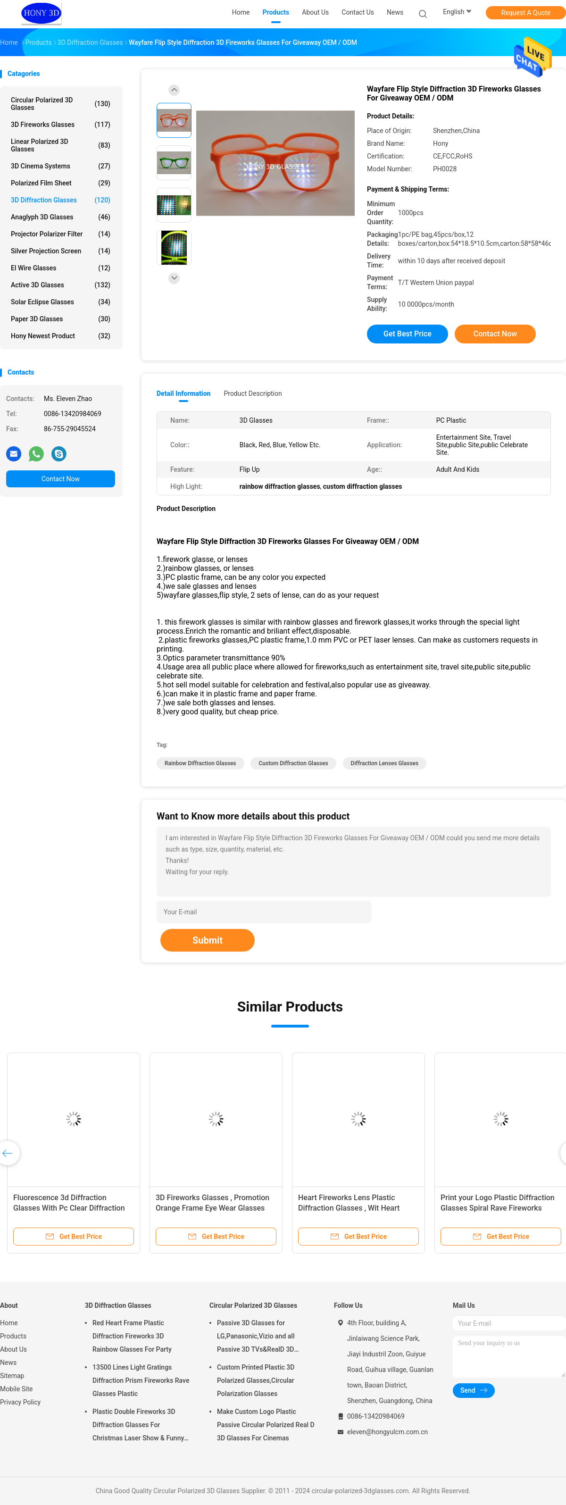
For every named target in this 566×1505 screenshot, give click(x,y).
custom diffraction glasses (293, 763)
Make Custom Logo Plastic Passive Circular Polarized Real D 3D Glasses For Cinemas (266, 1425)
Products (13, 1336)
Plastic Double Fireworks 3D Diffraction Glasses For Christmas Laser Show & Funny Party (138, 1426)
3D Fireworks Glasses (60, 124)
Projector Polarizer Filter (60, 234)
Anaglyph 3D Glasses (60, 217)
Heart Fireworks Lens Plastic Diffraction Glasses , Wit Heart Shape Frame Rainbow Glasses (350, 1208)
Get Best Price (407, 333)
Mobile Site (16, 1389)
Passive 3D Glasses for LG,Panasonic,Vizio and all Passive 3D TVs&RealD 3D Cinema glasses (256, 1337)
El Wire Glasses (60, 268)
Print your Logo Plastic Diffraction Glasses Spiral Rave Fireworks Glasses (498, 1208)
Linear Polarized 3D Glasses (60, 145)
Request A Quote (525, 13)
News (8, 1362)
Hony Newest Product (60, 336)
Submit (207, 940)
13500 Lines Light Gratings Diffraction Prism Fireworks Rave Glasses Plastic (140, 1380)
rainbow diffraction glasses (200, 763)
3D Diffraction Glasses (60, 200)
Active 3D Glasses (60, 285)
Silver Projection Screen (60, 251)
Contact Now (61, 479)
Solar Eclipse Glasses (60, 302)
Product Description (253, 393)
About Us (13, 1349)
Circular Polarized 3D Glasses (60, 103)
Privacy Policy (20, 1402)
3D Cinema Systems (60, 166)
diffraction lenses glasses (385, 763)
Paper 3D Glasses (60, 319)
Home (9, 1323)
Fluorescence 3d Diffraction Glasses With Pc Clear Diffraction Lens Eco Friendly (69, 1208)
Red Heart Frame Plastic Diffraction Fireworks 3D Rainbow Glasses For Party (132, 1336)
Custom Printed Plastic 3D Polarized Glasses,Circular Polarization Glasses (255, 1380)
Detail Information (183, 393)
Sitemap (12, 1376)
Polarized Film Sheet (60, 183)
